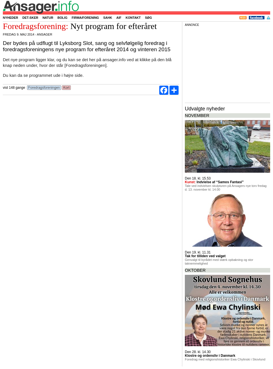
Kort (66, 88)
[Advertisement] (227, 63)
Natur (47, 17)
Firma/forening (85, 17)
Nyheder (10, 17)
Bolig (62, 17)
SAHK (107, 17)
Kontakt (133, 17)
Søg (148, 17)
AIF (118, 17)
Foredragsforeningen (44, 88)
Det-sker (30, 17)
